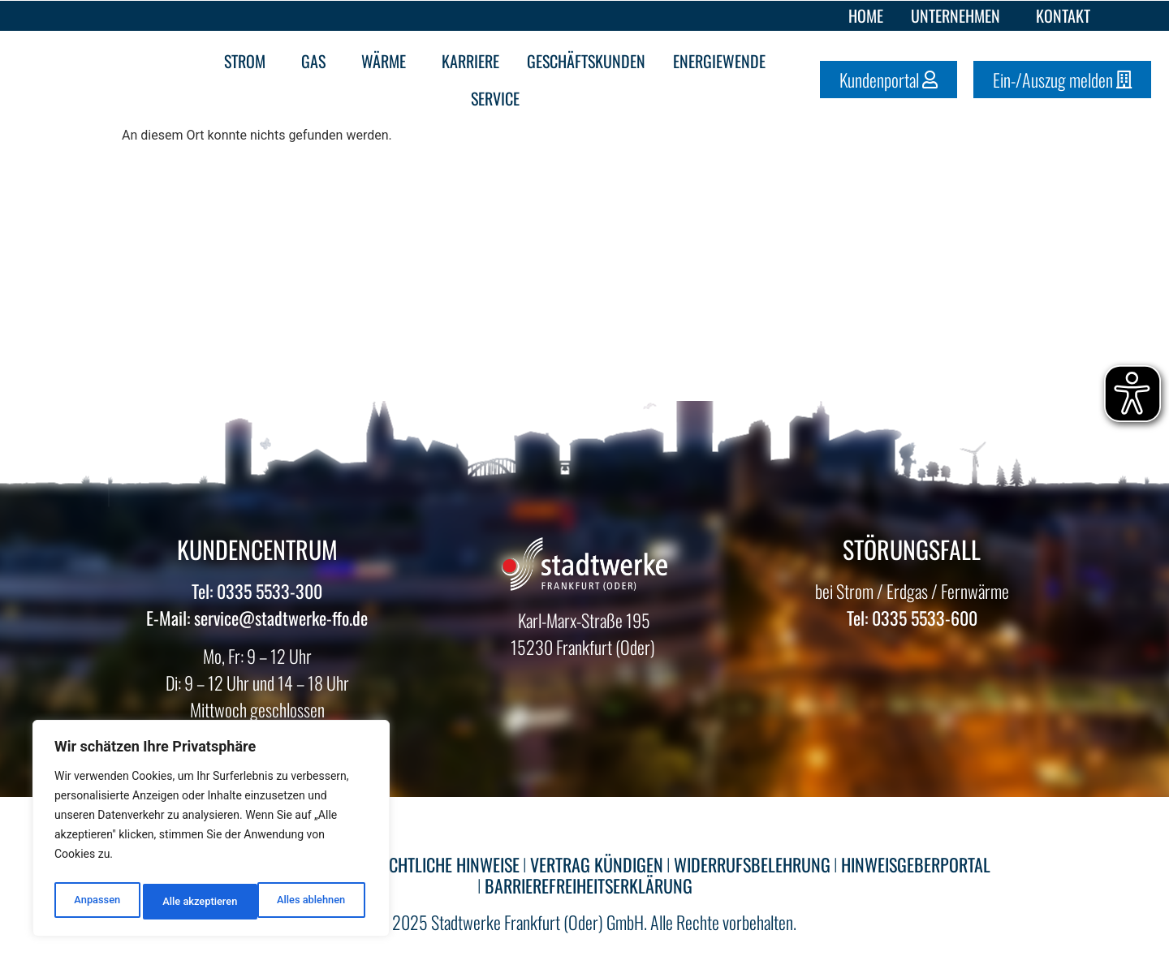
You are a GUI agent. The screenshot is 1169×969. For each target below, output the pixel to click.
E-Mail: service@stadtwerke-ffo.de (257, 618)
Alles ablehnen (195, 901)
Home (865, 16)
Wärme (387, 61)
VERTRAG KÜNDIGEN (596, 864)
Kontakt (1063, 16)
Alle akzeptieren (311, 901)
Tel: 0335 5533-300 (257, 591)
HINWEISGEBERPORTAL (915, 864)
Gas (317, 61)
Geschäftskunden (586, 61)
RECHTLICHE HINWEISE (446, 864)
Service (499, 98)
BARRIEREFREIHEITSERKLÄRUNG (588, 885)
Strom (249, 61)
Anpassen (95, 901)
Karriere (470, 61)
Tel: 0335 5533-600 (912, 618)
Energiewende (723, 61)
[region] (211, 832)
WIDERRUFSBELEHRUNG (752, 864)
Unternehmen (959, 16)
